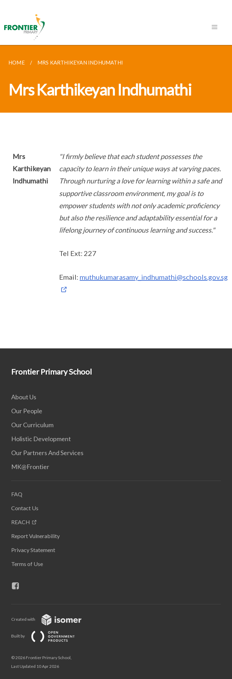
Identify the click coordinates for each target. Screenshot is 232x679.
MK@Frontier (30, 466)
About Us (23, 397)
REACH (20, 522)
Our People (26, 411)
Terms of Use (27, 563)
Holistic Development (41, 439)
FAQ (16, 494)
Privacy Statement (33, 549)
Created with (52, 619)
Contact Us (24, 508)
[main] (116, 196)
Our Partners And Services (47, 453)
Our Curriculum (32, 425)
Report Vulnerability (35, 536)
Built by (48, 636)
